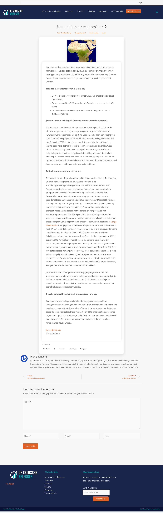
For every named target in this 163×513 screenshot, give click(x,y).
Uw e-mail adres (90, 489)
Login (140, 3)
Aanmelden (100, 500)
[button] (46, 348)
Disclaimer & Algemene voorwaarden (150, 510)
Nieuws (91, 11)
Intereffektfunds (53, 330)
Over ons (69, 11)
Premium (103, 11)
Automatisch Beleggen (51, 11)
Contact (80, 11)
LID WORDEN (117, 11)
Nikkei (104, 33)
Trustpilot (9, 485)
